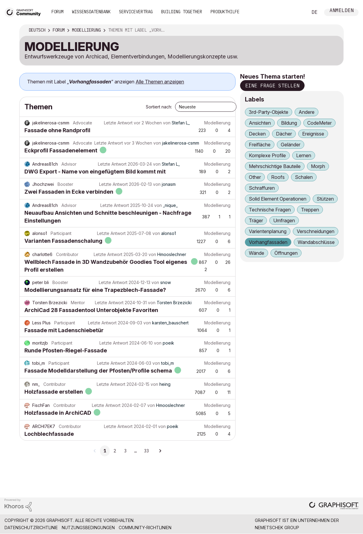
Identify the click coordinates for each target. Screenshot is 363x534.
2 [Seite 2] (115, 451)
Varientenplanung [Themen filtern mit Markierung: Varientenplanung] (267, 231)
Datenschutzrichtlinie (31, 527)
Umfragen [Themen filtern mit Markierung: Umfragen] (284, 220)
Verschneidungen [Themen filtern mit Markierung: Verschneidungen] (315, 231)
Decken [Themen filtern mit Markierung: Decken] (257, 134)
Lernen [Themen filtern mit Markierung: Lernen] (303, 155)
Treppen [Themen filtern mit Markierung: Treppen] (310, 210)
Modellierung (217, 122)
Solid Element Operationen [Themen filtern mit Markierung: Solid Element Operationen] (277, 199)
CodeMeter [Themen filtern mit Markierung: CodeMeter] (319, 123)
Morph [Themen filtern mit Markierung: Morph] (318, 166)
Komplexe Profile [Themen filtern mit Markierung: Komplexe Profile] (267, 155)
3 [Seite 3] (125, 451)
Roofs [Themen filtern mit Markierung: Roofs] (278, 177)
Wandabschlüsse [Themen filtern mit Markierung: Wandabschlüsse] (316, 242)
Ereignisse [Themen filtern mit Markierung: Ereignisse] (313, 134)
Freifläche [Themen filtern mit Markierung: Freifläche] (260, 145)
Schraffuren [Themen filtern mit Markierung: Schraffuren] (262, 188)
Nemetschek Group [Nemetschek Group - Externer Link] (277, 527)
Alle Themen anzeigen (160, 82)
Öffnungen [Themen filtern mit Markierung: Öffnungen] (286, 253)
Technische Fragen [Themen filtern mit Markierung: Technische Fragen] (270, 210)
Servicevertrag (136, 11)
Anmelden (342, 11)
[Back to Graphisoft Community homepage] (25, 11)
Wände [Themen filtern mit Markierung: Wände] (256, 253)
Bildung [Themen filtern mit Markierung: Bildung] (289, 123)
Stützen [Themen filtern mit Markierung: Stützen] (325, 199)
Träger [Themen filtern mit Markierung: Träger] (256, 220)
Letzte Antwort (118, 122)
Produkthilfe (225, 11)
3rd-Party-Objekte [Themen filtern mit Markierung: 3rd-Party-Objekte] (268, 112)
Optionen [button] (335, 30)
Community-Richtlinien (145, 527)
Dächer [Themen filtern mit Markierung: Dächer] (284, 134)
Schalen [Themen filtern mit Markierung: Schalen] (304, 177)
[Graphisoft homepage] (333, 506)
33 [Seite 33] (146, 451)
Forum (58, 11)
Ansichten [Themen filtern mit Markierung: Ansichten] (260, 123)
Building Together (181, 11)
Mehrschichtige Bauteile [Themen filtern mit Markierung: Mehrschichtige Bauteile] (275, 166)
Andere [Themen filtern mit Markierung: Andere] (306, 112)
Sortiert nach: (159, 106)
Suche (296, 12)
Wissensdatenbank (91, 11)
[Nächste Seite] (160, 450)
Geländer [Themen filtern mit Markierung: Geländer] (290, 145)
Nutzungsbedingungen (88, 527)
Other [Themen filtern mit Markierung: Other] (255, 177)
